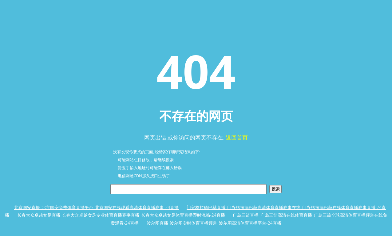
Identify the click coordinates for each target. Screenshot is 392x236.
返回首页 (237, 137)
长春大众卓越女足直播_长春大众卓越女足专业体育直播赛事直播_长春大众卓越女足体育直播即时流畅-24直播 (121, 215)
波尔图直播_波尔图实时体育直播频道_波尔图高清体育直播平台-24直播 (214, 223)
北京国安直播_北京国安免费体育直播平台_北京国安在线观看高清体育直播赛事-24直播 (96, 207)
